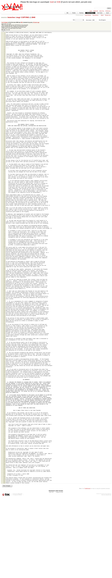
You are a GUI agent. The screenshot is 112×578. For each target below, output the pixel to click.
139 (4, 240)
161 (4, 273)
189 (4, 316)
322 (4, 517)
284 (4, 460)
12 (4, 49)
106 (4, 190)
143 (4, 246)
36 (4, 84)
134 (4, 232)
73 (4, 140)
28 (4, 72)
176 (4, 296)
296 (4, 478)
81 (4, 152)
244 (4, 400)
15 (4, 53)
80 (4, 150)
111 (4, 197)
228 (4, 376)
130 (4, 226)
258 (4, 421)
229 (4, 377)
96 (4, 175)
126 (4, 220)
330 (4, 529)
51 (4, 107)
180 (4, 302)
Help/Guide (95, 10)
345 (4, 551)
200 (4, 333)
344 (4, 550)
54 (4, 111)
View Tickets (99, 12)
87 (4, 161)
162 (4, 275)
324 (4, 520)
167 (4, 282)
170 (4, 286)
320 (4, 514)
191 (4, 319)
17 (4, 56)
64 (4, 126)
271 (4, 441)
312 (4, 502)
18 (4, 57)
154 (4, 262)
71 (4, 137)
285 (4, 462)
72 (4, 139)
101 (4, 182)
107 (4, 191)
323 (4, 519)
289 (4, 468)
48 (4, 102)
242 (4, 397)
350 (4, 558)
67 (4, 131)
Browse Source (90, 12)
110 (4, 196)
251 (4, 410)
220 (4, 363)
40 (4, 90)
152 (4, 259)
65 (4, 128)
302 (4, 487)
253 (4, 413)
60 (4, 120)
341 (4, 545)
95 (4, 173)
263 (4, 429)
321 (4, 516)
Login (91, 10)
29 (4, 74)
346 (4, 552)
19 (4, 59)
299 (4, 483)
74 (4, 141)
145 (4, 249)
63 (4, 125)
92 (4, 169)
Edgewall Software (18, 575)
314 (4, 505)
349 (4, 557)
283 (4, 459)
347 (4, 554)
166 (4, 281)
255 (4, 417)
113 (4, 200)
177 (4, 297)
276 (4, 448)
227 (4, 374)
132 (4, 229)
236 (4, 388)
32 (4, 78)
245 (4, 401)
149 (4, 255)
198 (4, 329)
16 (4, 54)
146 (4, 251)
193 (4, 322)
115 (4, 203)
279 (4, 453)
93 (4, 170)
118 (4, 208)
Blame (102, 15)
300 (4, 484)
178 (4, 299)
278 (4, 451)
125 (4, 219)
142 (4, 245)
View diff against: (105, 20)
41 (4, 92)
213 (4, 352)
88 (4, 163)
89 (4, 164)
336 (4, 538)
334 (4, 535)
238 (4, 391)
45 (4, 98)
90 (4, 166)
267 (4, 435)
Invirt (52, 2)
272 (4, 442)
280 (4, 454)
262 (4, 427)
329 (4, 527)
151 (4, 258)
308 (4, 496)
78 (4, 147)
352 (4, 561)
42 (4, 93)
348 (4, 555)
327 (4, 524)
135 (4, 234)
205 (4, 340)
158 (4, 268)
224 (4, 369)
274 (4, 445)
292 (4, 473)
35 (4, 83)
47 (4, 101)
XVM (58, 2)
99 (4, 180)
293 (4, 474)
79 (4, 149)
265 (4, 432)
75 (4, 143)
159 (4, 270)
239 (4, 392)
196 (4, 326)
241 (4, 395)
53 (4, 110)
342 (4, 547)
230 (4, 378)
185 (4, 310)
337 (4, 539)
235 (4, 386)
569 (21, 22)
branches (11, 17)
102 (4, 184)
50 (4, 105)
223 (4, 368)
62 (4, 124)
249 (4, 407)
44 (4, 96)
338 (4, 541)
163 (4, 276)
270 (4, 439)
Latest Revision (88, 15)
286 (4, 463)
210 (4, 348)
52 (4, 109)
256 (4, 418)
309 (4, 498)
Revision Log (107, 15)
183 (4, 307)
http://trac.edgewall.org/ (106, 575)
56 (4, 115)
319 (4, 513)
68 (4, 133)
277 (4, 450)
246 (4, 403)
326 (4, 523)
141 (4, 243)
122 (4, 214)
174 (4, 293)
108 (4, 193)
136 (4, 236)
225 (4, 371)
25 (4, 67)
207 (4, 343)
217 (4, 359)
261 (4, 426)
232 (4, 381)
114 (4, 202)
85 (4, 158)
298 (4, 481)
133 (4, 231)
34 (4, 81)
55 (4, 113)
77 (4, 146)
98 (4, 178)
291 (4, 471)
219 (4, 362)
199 (4, 331)
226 (4, 372)
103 (4, 185)
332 (4, 532)
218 (4, 360)
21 (4, 62)
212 (4, 351)
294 (4, 476)
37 (4, 86)
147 (4, 252)
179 (4, 301)
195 (4, 325)
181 (4, 303)
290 (4, 470)
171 (4, 288)
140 (4, 241)
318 (4, 511)
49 (4, 104)
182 (4, 305)
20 (4, 60)
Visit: (74, 19)
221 (4, 365)
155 (4, 264)
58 (4, 117)
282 (4, 458)
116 (4, 205)
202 (4, 336)
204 (4, 338)
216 (4, 357)
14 (4, 51)
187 (4, 312)
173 (4, 291)
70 (4, 135)
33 (4, 80)
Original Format (59, 573)
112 (4, 199)
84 (4, 157)
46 (4, 100)
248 (4, 406)
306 (4, 493)
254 (4, 415)
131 (4, 228)
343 (4, 548)
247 (4, 404)
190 (4, 317)
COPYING (25, 17)
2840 (33, 17)
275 (4, 446)
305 (4, 492)
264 (4, 430)
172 (4, 290)
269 (4, 438)
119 (4, 209)
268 (4, 436)
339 (4, 542)
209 (4, 346)
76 (4, 144)
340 (4, 544)
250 (4, 409)
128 (4, 223)
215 (4, 355)
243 (4, 398)
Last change (4, 22)
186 (4, 311)
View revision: (89, 20)
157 (4, 267)
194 (4, 323)
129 (4, 225)
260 (4, 424)
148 (4, 253)
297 (4, 480)
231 (4, 380)
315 (4, 506)
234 (4, 385)
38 (4, 87)
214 (4, 354)
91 (4, 167)
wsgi (18, 17)
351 (4, 560)
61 (4, 122)
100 (4, 181)
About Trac (101, 10)
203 (4, 337)
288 (4, 467)
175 (4, 294)
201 (4, 334)
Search (107, 12)
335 (4, 536)
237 (4, 389)
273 (4, 444)
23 (4, 64)
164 (4, 277)
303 (4, 489)
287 (4, 465)
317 (4, 510)
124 (4, 217)
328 (4, 526)
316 (4, 508)
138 (4, 238)
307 (4, 495)
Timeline (73, 12)
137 (4, 237)
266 (4, 433)
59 (4, 119)
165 (4, 279)
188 (4, 314)
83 (4, 155)
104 (4, 187)
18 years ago (36, 22)
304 (4, 490)
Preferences (107, 10)
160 (4, 271)
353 (4, 563)
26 (4, 69)
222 (4, 366)
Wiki (67, 12)
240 (4, 394)
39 (4, 89)
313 (4, 504)
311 (4, 501)
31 (4, 77)
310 (4, 499)
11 (4, 47)
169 (4, 285)
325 (4, 521)
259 (4, 422)
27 (4, 70)
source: (4, 17)
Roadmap (81, 12)
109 (4, 194)
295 (4, 477)
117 (4, 206)
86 (4, 159)
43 (4, 95)
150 (4, 256)
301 (4, 486)
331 (4, 530)
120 (4, 211)
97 (4, 176)
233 (4, 383)
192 (4, 320)
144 (4, 247)
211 (4, 349)
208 (4, 345)
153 (4, 261)
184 (4, 308)
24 (4, 66)
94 (4, 172)
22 (4, 63)
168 (4, 284)
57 (4, 116)
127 (4, 222)
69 (4, 134)
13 (4, 50)
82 (4, 154)
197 (4, 328)
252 (4, 412)
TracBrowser (87, 569)
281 (4, 456)
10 (4, 45)
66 (4, 130)
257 (4, 419)
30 (4, 75)
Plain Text (51, 573)
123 (4, 215)
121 (4, 212)
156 (4, 265)
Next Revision (95, 15)
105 (4, 188)
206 (4, 342)
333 (4, 533)
